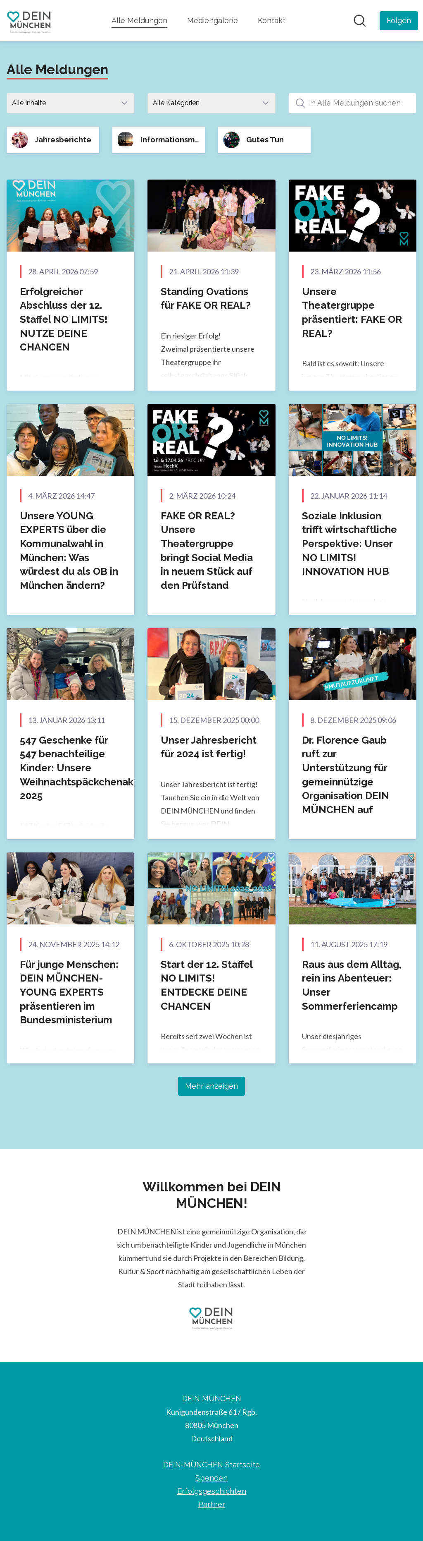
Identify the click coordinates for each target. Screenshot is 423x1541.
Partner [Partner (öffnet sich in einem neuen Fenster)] (211, 1504)
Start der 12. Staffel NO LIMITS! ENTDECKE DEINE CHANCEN (206, 985)
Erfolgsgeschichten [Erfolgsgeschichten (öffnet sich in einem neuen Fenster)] (211, 1491)
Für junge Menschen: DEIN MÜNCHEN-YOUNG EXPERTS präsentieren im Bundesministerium (69, 992)
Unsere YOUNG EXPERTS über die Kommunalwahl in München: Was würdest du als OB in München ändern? (69, 550)
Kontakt (271, 20)
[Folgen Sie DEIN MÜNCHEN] (399, 20)
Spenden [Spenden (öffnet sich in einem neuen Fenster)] (211, 1478)
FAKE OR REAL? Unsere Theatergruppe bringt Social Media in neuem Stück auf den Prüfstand (207, 550)
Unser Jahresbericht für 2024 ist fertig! (209, 747)
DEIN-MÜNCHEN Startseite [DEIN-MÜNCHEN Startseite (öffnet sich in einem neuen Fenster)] (211, 1464)
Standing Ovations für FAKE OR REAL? (206, 299)
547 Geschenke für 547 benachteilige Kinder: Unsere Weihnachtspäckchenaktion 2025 (86, 768)
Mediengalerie (212, 20)
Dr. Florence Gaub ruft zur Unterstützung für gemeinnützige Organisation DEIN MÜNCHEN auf (345, 775)
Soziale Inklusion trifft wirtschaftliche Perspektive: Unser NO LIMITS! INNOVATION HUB (349, 543)
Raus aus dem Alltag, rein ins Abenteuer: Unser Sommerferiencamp (352, 985)
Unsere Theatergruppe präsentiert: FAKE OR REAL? (352, 312)
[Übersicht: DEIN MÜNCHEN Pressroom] (29, 20)
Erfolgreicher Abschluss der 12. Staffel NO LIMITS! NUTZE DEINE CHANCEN (63, 319)
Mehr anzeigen (211, 1086)
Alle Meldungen (139, 19)
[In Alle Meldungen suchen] (352, 103)
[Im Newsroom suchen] (359, 20)
